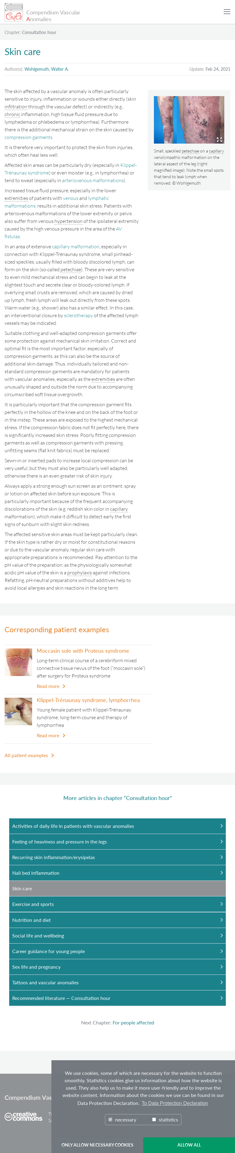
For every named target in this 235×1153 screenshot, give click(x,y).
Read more (48, 686)
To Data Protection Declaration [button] (175, 1103)
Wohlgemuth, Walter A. (46, 69)
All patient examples (26, 755)
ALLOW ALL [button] (189, 1144)
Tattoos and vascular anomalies (45, 982)
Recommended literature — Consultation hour (61, 998)
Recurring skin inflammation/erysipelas (53, 857)
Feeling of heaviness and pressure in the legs (59, 841)
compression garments (28, 137)
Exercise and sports (33, 904)
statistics (165, 1119)
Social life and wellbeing (38, 935)
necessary (122, 1119)
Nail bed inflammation (35, 873)
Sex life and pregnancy (36, 967)
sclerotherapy (78, 315)
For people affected (133, 1022)
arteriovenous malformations (93, 180)
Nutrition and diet (31, 920)
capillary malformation (75, 246)
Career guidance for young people (48, 951)
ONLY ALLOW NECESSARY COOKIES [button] (97, 1144)
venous (70, 198)
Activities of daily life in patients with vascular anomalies (73, 826)
